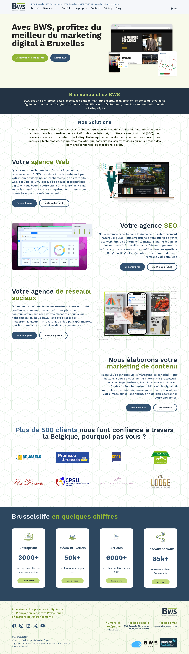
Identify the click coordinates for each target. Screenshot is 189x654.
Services (50, 8)
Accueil (35, 8)
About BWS (60, 57)
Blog (118, 8)
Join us (160, 582)
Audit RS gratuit (53, 335)
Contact (95, 8)
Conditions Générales (39, 640)
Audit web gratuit (54, 203)
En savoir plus (24, 203)
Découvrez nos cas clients (30, 57)
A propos (81, 8)
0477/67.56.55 (114, 630)
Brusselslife (165, 407)
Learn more (28, 581)
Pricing (108, 8)
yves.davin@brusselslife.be (164, 626)
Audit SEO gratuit (162, 267)
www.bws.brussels (20, 646)
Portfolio (67, 8)
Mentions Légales (20, 640)
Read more (116, 581)
